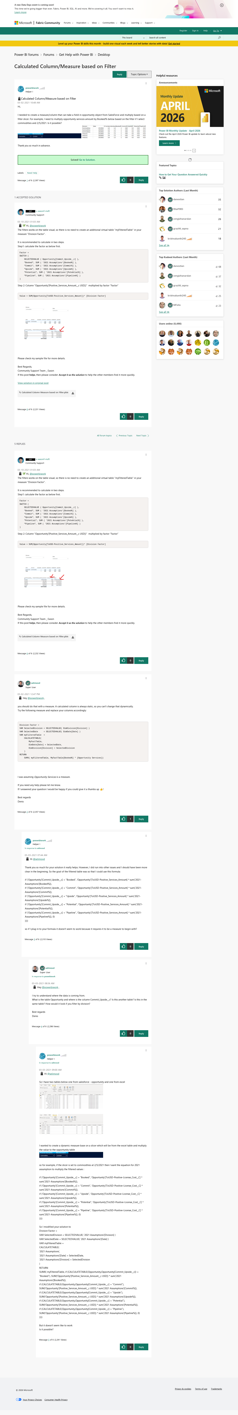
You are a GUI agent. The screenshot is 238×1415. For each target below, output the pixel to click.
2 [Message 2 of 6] (27, 816)
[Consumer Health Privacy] (56, 1404)
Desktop (104, 54)
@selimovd (39, 864)
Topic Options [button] (138, 74)
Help (205, 30)
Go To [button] (216, 30)
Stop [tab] (194, 150)
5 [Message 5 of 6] (48, 1344)
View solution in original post (33, 384)
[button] (120, 74)
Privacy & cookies (183, 1393)
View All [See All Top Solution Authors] (164, 245)
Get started (174, 43)
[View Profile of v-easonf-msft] (43, 210)
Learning (135, 22)
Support (148, 22)
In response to (35, 853)
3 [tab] (188, 150)
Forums (67, 22)
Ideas (94, 22)
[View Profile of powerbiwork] (32, 87)
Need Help (32, 173)
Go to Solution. (87, 159)
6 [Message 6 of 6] (27, 410)
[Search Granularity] (133, 38)
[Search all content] (185, 38)
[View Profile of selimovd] (35, 686)
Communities (109, 22)
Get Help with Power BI (76, 54)
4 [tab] (190, 150)
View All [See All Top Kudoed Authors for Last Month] (164, 312)
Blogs (122, 22)
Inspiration (81, 22)
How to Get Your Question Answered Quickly (183, 174)
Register (183, 30)
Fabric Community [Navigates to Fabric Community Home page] (48, 23)
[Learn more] (169, 143)
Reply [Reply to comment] (141, 418)
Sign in (195, 30)
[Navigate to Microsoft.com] (23, 23)
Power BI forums (26, 54)
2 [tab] (187, 150)
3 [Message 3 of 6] (34, 944)
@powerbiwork (38, 225)
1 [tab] (185, 150)
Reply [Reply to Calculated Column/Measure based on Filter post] (141, 180)
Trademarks (216, 1393)
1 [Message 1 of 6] (27, 180)
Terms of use (201, 1393)
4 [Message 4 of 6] (41, 1031)
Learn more (20, 12)
